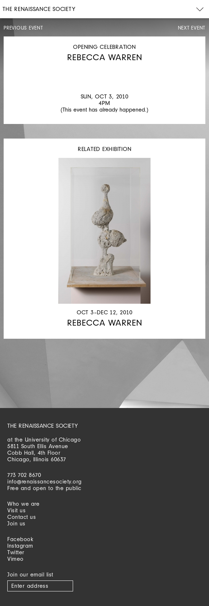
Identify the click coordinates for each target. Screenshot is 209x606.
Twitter (15, 552)
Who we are (23, 503)
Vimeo (15, 558)
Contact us (21, 516)
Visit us (16, 510)
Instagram (20, 545)
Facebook (20, 539)
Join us (16, 523)
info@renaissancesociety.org (44, 481)
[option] (104, 69)
